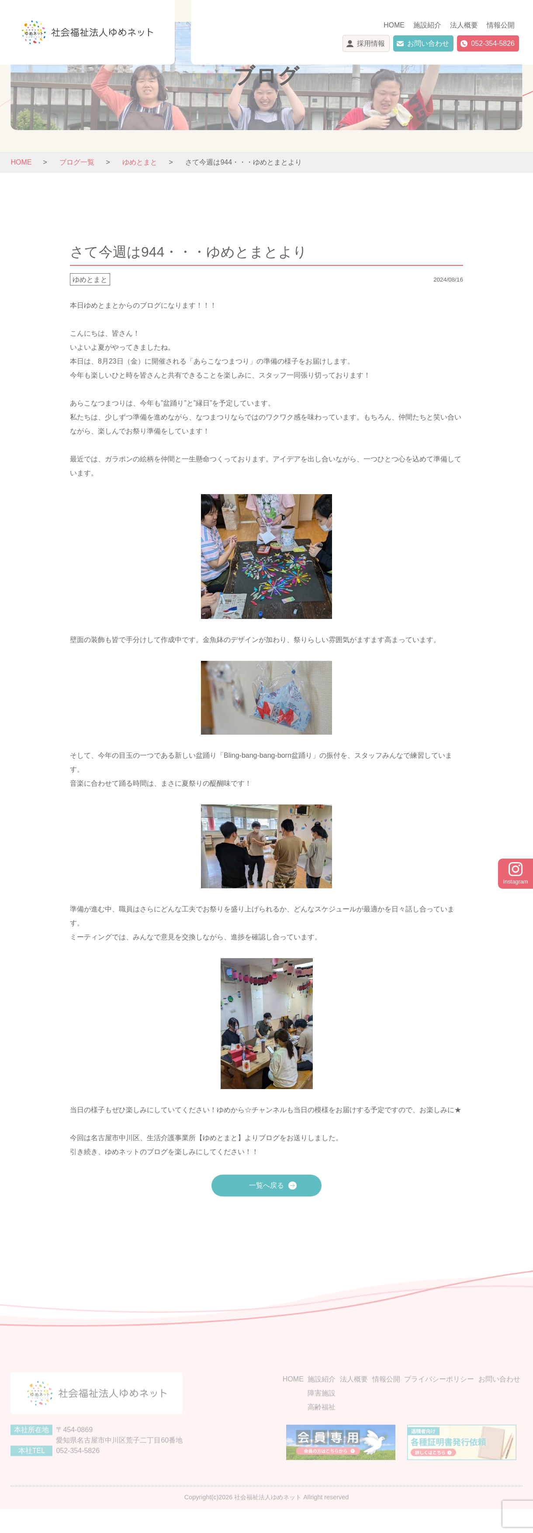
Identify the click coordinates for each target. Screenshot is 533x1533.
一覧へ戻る (266, 1185)
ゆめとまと (90, 279)
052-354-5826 (493, 43)
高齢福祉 (322, 1426)
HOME (394, 25)
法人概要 (464, 25)
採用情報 (371, 43)
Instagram (515, 873)
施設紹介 (427, 25)
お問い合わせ (428, 43)
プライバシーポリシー (439, 1398)
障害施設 (322, 1412)
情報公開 (501, 25)
